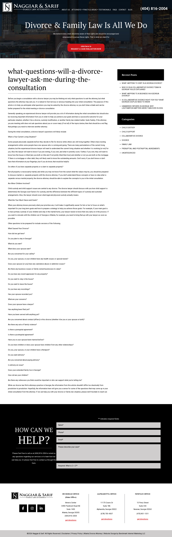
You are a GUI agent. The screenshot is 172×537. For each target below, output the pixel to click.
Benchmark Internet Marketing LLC (132, 533)
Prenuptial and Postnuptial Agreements (141, 149)
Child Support (128, 132)
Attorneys (76, 10)
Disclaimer (66, 533)
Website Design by (111, 533)
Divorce (125, 140)
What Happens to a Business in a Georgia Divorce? (140, 95)
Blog (130, 10)
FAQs (115, 10)
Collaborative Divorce (132, 136)
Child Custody (128, 128)
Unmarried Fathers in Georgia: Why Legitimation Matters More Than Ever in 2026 (142, 107)
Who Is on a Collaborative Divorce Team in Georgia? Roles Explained (141, 88)
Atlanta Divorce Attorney (93, 533)
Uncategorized (128, 153)
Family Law (127, 144)
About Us (66, 10)
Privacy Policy (76, 533)
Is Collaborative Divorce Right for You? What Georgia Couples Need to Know (143, 101)
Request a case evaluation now (86, 49)
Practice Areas (90, 10)
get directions (70, 520)
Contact (122, 10)
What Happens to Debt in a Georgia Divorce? (142, 83)
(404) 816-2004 (154, 8)
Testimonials (105, 10)
